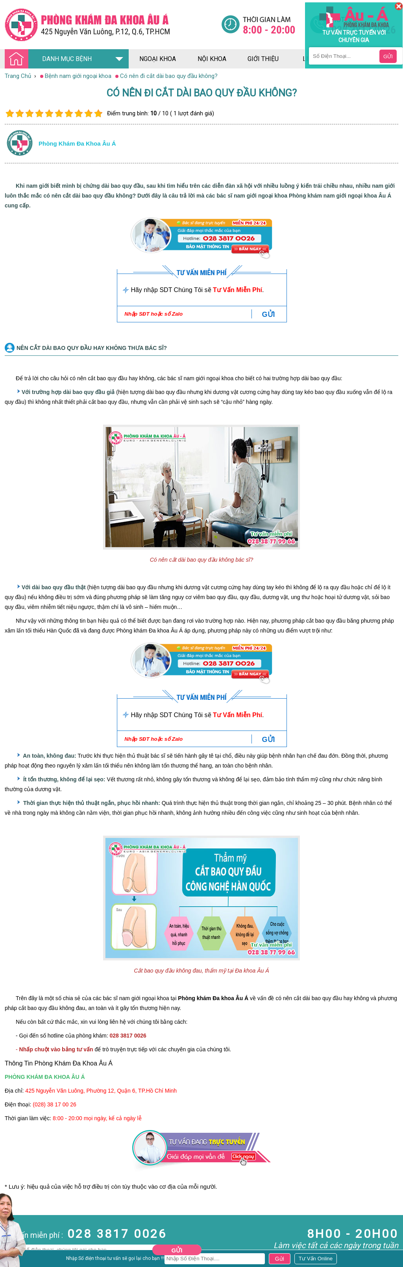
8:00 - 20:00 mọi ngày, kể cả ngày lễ (97, 1118)
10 (98, 113)
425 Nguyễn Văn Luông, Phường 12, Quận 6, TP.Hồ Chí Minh (101, 1091)
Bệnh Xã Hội (15, 1253)
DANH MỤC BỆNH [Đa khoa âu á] (50, 59)
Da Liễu (9, 1260)
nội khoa (212, 59)
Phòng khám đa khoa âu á (77, 143)
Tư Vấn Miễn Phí (237, 290)
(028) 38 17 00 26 (54, 1104)
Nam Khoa (13, 1232)
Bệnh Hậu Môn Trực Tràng (25, 1243)
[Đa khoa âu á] (113, 24)
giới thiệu (263, 59)
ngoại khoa (157, 59)
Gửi (177, 1250)
